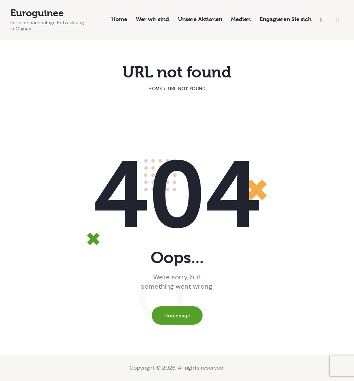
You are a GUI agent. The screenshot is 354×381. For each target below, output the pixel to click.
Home (155, 88)
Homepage (177, 315)
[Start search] (337, 20)
